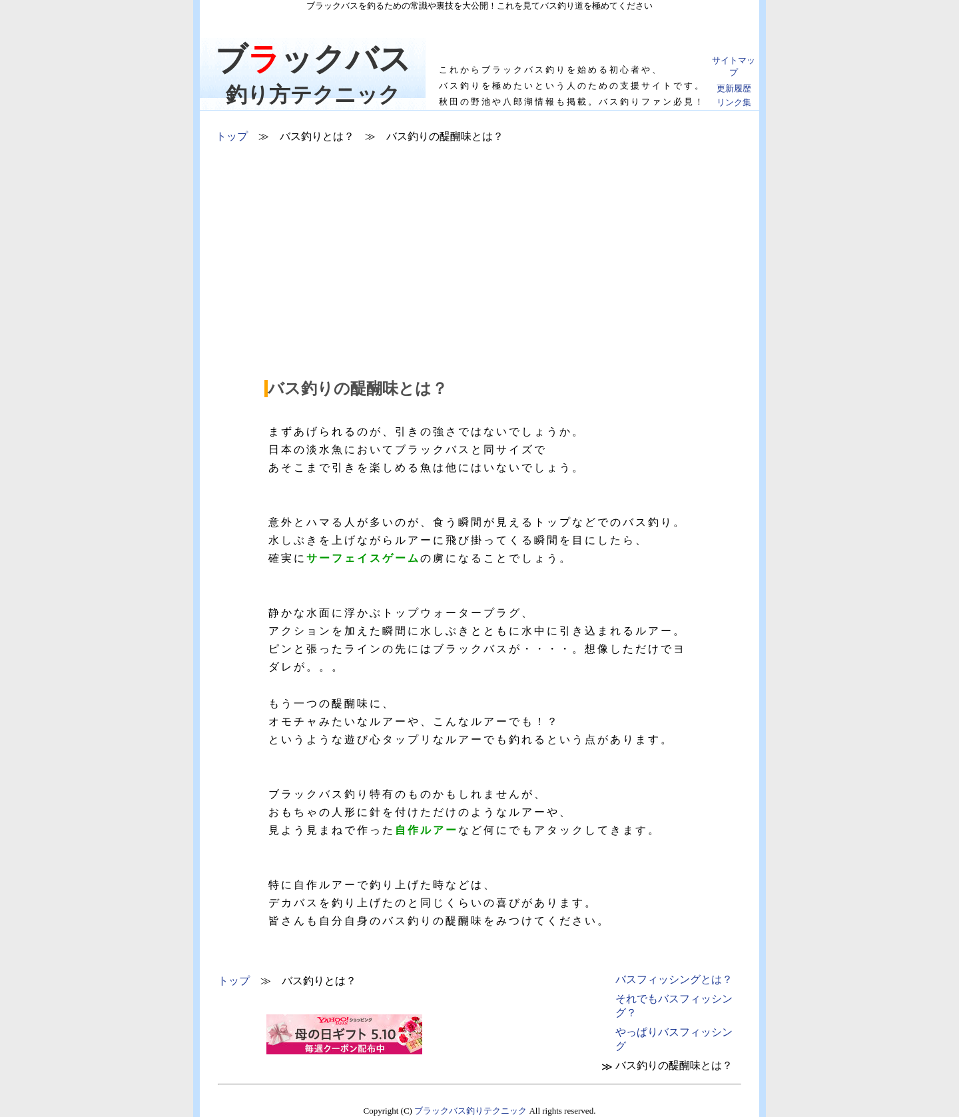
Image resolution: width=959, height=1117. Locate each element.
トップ (232, 136)
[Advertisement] (480, 271)
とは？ (674, 979)
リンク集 (734, 102)
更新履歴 (734, 88)
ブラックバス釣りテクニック (470, 1111)
